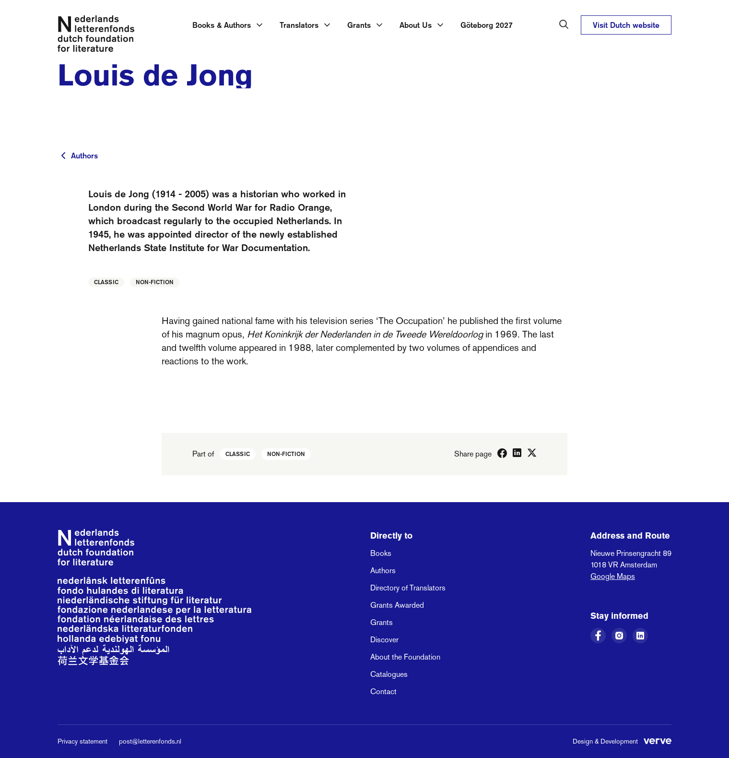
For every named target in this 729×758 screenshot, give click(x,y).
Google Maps (612, 576)
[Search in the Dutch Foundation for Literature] (564, 24)
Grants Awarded (397, 605)
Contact (383, 691)
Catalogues (389, 674)
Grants (381, 622)
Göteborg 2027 (486, 25)
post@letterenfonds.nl (150, 741)
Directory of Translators (408, 588)
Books (380, 553)
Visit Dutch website (626, 25)
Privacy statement (82, 741)
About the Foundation (405, 657)
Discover (384, 640)
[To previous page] (63, 155)
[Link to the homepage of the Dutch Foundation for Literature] (96, 35)
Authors (84, 155)
